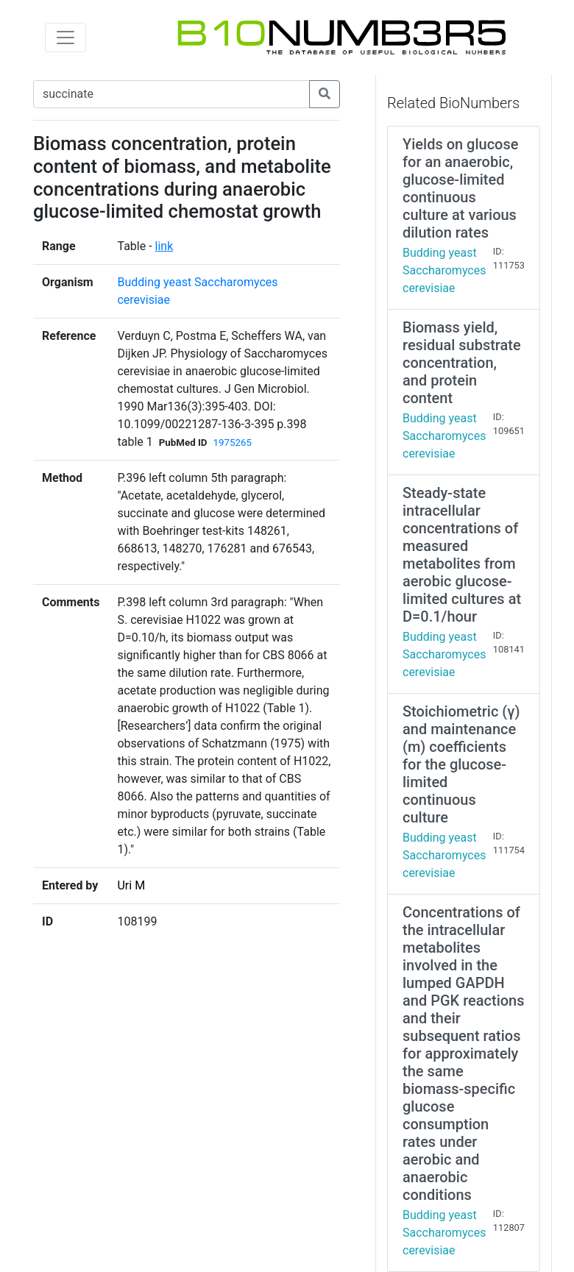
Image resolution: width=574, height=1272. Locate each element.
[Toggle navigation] (65, 37)
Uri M (131, 885)
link (164, 246)
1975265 (232, 442)
